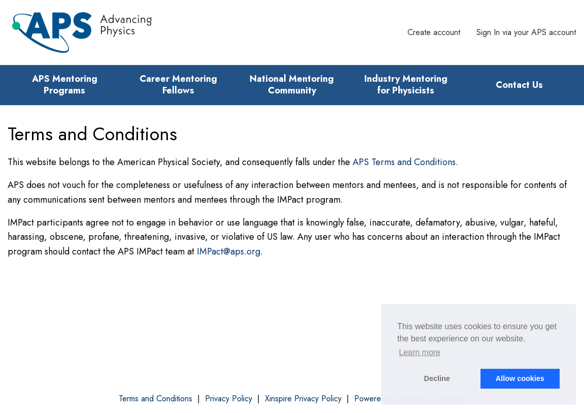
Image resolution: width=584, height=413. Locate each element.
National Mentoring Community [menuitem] (292, 84)
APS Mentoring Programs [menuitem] (64, 84)
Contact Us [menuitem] (519, 84)
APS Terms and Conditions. (405, 162)
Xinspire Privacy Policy (303, 398)
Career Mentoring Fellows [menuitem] (178, 84)
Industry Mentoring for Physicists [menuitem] (406, 84)
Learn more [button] (419, 352)
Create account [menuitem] (433, 32)
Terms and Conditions (155, 398)
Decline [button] (437, 378)
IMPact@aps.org (228, 251)
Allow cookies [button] (520, 378)
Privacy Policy (228, 398)
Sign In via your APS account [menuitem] (526, 32)
